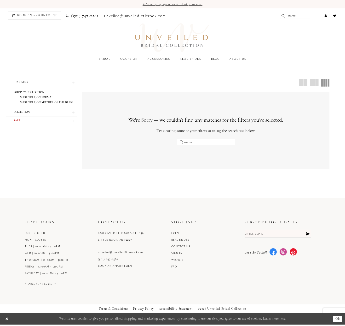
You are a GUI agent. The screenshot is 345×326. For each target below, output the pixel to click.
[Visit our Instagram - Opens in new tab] (283, 255)
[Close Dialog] (7, 320)
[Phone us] (82, 16)
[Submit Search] (296, 16)
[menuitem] (34, 16)
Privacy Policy (143, 310)
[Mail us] (135, 16)
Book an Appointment (116, 267)
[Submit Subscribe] (307, 235)
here (282, 320)
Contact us (180, 248)
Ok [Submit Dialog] (337, 320)
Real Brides (180, 241)
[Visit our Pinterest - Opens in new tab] (293, 255)
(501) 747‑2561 (108, 260)
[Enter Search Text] (306, 16)
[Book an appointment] (34, 16)
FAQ (174, 268)
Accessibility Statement (176, 310)
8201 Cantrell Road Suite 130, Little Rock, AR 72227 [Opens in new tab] (121, 238)
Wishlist (178, 261)
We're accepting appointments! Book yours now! (172, 4)
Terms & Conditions (113, 310)
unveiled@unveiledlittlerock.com (121, 254)
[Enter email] (278, 235)
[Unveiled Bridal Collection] (172, 38)
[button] (326, 16)
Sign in (177, 254)
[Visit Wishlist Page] (334, 16)
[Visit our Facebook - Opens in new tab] (273, 255)
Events (177, 234)
